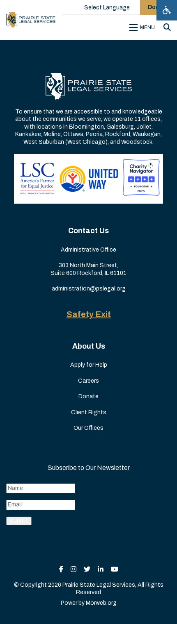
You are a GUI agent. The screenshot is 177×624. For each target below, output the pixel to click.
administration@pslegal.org (89, 289)
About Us (88, 346)
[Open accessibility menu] (166, 10)
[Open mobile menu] (143, 27)
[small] (61, 569)
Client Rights (88, 412)
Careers (88, 381)
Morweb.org (101, 603)
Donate (88, 396)
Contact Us (88, 231)
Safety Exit (89, 314)
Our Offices (88, 428)
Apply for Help (88, 365)
